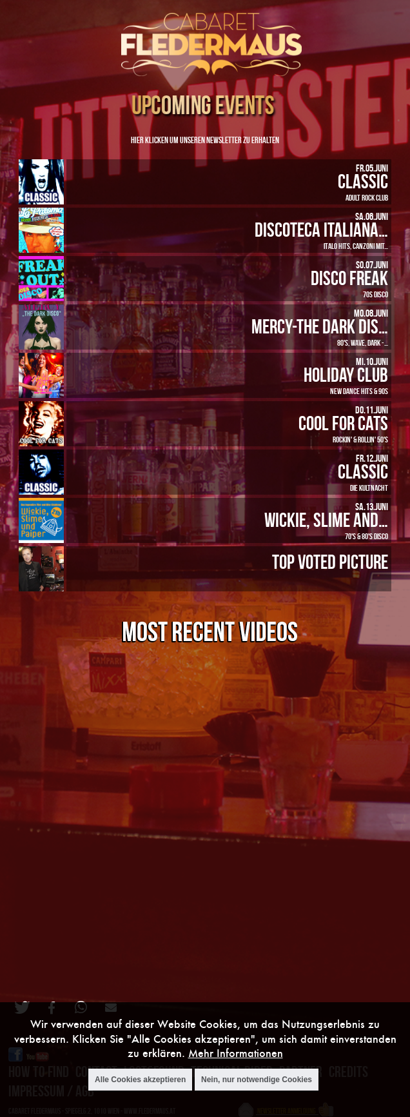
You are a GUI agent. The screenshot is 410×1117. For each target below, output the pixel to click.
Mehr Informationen (235, 1053)
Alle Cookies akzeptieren (140, 1079)
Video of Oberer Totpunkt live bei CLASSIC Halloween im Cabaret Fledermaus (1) (208, 810)
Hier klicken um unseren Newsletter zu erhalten (205, 139)
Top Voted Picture (330, 561)
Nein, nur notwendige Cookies (256, 1079)
